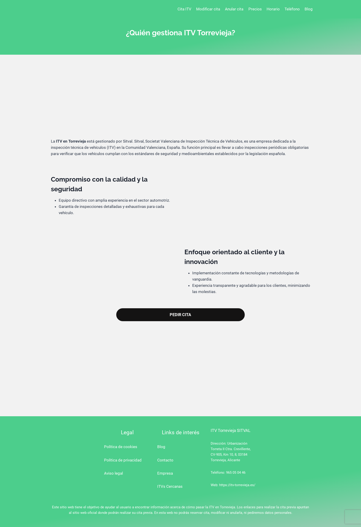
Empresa (165, 473)
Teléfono (292, 9)
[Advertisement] (180, 100)
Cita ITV (184, 9)
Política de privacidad (123, 460)
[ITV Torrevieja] (66, 9)
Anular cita (234, 9)
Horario (273, 9)
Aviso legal (113, 473)
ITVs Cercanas (170, 486)
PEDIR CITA (180, 314)
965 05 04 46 (235, 472)
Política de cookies (120, 446)
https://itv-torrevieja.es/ (237, 485)
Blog (309, 9)
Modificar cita (208, 9)
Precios (255, 9)
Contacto (165, 460)
